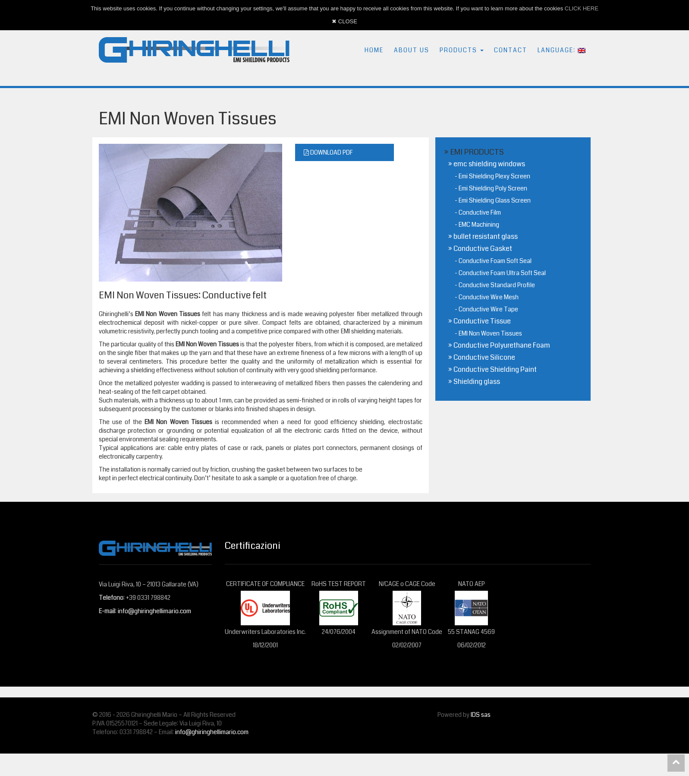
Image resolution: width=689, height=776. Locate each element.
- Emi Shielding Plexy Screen (492, 176)
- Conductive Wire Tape (486, 309)
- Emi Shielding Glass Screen (493, 200)
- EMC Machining (477, 224)
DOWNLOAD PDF (328, 152)
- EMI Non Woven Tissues (488, 333)
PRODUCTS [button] (462, 50)
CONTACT (510, 50)
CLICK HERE (581, 8)
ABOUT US (411, 50)
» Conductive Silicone (481, 357)
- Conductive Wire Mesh (487, 297)
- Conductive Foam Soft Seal (493, 261)
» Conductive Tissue (479, 321)
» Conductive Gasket (480, 248)
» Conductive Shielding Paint (492, 369)
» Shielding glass (474, 381)
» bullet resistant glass (483, 236)
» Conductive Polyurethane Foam (499, 345)
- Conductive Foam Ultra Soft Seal (500, 273)
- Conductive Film (478, 212)
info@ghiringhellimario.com (154, 611)
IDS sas (481, 714)
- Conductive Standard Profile (495, 285)
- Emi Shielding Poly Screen (491, 188)
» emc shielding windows (486, 164)
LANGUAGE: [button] (561, 50)
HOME (374, 50)
